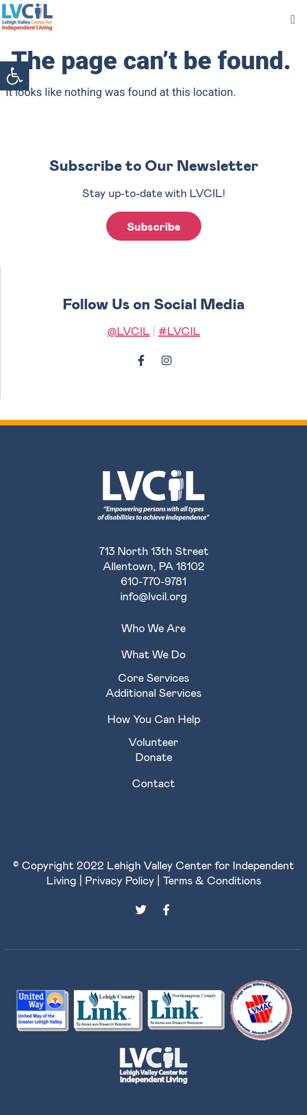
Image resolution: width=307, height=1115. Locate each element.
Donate (153, 756)
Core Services (153, 677)
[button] (14, 75)
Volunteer (153, 741)
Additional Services (153, 692)
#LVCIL (179, 330)
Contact (153, 782)
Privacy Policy (119, 880)
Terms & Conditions (212, 880)
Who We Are (153, 627)
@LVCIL (128, 330)
